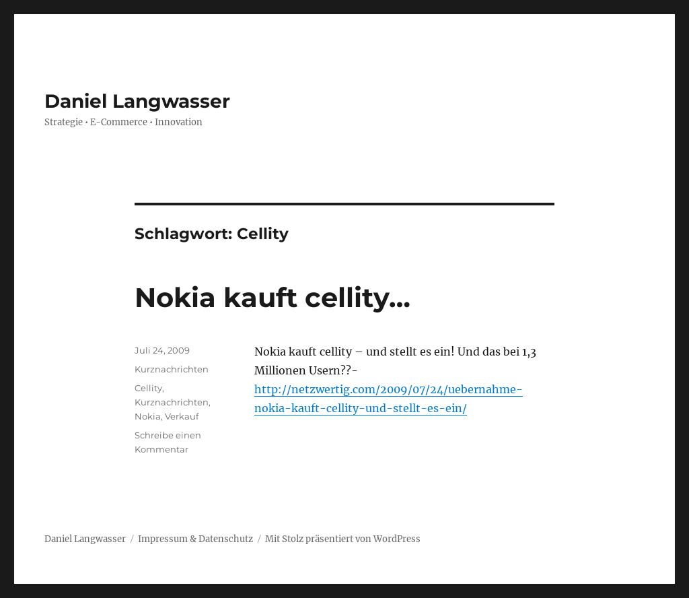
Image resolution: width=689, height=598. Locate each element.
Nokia (148, 416)
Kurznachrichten (172, 369)
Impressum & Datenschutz (195, 539)
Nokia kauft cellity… (272, 297)
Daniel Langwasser (137, 101)
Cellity (148, 388)
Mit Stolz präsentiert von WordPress (343, 539)
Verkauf (181, 416)
